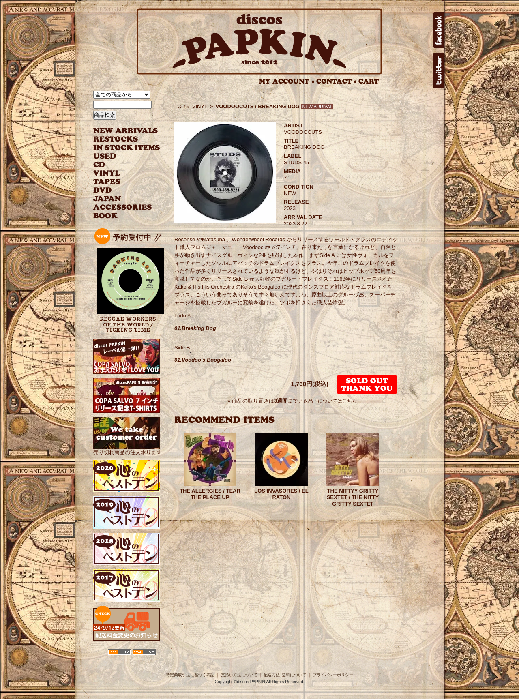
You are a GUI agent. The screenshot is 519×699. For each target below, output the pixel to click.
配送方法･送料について (285, 675)
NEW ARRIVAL (125, 131)
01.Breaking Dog (195, 328)
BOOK (105, 216)
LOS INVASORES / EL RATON (281, 494)
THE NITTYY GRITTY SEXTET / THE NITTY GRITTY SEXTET (353, 497)
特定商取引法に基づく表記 (190, 675)
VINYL (107, 173)
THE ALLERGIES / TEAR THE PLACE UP (210, 494)
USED (120, 156)
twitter (438, 70)
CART (368, 81)
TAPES (106, 182)
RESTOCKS (120, 139)
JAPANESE (120, 199)
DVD (102, 190)
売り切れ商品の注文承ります (127, 449)
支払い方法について (239, 675)
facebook (438, 30)
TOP (179, 106)
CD (99, 165)
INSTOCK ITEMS (126, 148)
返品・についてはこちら (330, 401)
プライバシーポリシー (333, 675)
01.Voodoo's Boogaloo (202, 360)
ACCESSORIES (122, 207)
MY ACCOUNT (287, 81)
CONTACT (336, 81)
